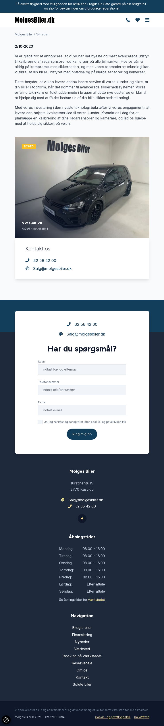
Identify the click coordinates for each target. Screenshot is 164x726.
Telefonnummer (48, 382)
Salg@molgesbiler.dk (48, 268)
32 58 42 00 (40, 260)
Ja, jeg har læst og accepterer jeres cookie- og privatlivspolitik (85, 422)
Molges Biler (24, 34)
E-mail (42, 402)
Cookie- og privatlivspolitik (113, 717)
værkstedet (96, 599)
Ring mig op (82, 434)
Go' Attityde (141, 717)
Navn (41, 361)
